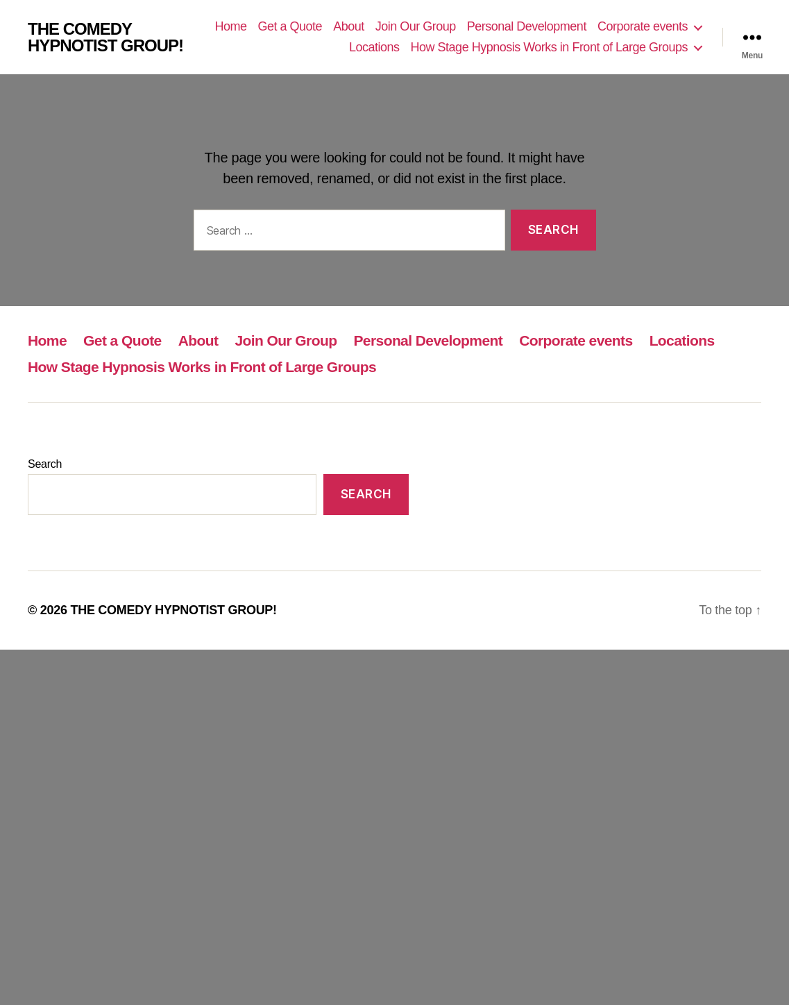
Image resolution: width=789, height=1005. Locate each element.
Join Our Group (415, 26)
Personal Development (526, 26)
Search (45, 464)
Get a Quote (290, 26)
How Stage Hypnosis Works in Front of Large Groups (549, 47)
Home (231, 26)
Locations (374, 47)
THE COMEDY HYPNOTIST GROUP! (105, 37)
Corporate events (642, 26)
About (348, 26)
